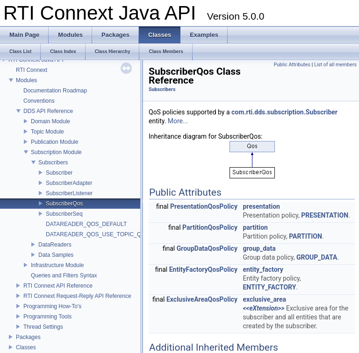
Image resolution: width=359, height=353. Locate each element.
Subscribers (53, 162)
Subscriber (59, 172)
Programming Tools (47, 316)
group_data (259, 248)
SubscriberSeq (64, 214)
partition (255, 227)
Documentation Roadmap (55, 90)
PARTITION (305, 236)
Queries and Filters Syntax (64, 275)
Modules (26, 80)
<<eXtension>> (263, 308)
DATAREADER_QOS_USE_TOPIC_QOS (97, 234)
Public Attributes (291, 65)
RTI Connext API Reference (58, 285)
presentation (261, 206)
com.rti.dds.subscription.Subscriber (284, 112)
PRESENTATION (324, 215)
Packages (28, 337)
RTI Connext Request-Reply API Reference (77, 296)
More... (178, 121)
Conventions (39, 101)
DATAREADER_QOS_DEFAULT (86, 224)
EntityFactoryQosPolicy (203, 269)
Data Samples (55, 255)
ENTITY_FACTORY (269, 287)
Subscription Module (56, 152)
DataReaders (55, 244)
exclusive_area (264, 299)
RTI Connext (31, 70)
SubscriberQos (64, 203)
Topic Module (47, 131)
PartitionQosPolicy (209, 227)
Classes (26, 347)
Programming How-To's (52, 306)
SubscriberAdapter (69, 183)
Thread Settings (43, 327)
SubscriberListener (69, 193)
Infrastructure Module (57, 265)
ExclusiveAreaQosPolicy (201, 299)
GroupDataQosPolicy (207, 248)
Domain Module (50, 121)
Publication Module (54, 142)
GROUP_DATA (316, 257)
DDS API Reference (48, 111)
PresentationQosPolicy (203, 206)
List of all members (335, 65)
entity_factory (263, 269)
